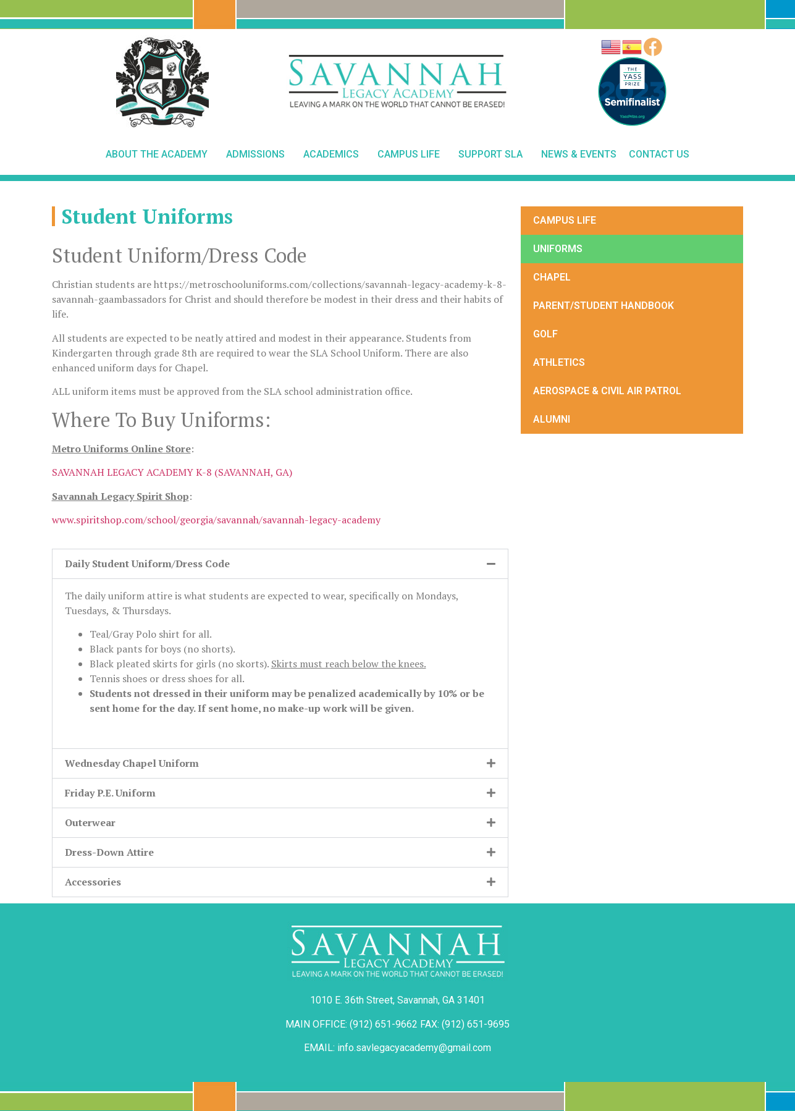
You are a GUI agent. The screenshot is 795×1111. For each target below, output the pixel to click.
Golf (545, 334)
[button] (280, 563)
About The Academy (160, 154)
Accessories (93, 882)
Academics (334, 154)
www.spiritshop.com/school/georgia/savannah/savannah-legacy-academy (216, 519)
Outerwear (90, 822)
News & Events (578, 154)
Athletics (559, 362)
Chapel (552, 277)
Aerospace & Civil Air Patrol (607, 391)
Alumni (551, 419)
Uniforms (558, 249)
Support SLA (493, 154)
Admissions (258, 154)
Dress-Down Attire (109, 852)
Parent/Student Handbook (603, 305)
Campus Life (411, 154)
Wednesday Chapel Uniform (132, 763)
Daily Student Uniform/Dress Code (147, 563)
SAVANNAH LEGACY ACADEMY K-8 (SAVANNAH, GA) (172, 472)
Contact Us (659, 154)
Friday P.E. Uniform (110, 793)
